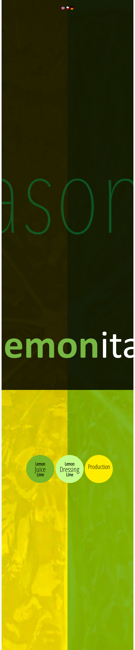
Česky (67, 8)
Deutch (72, 8)
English (63, 8)
